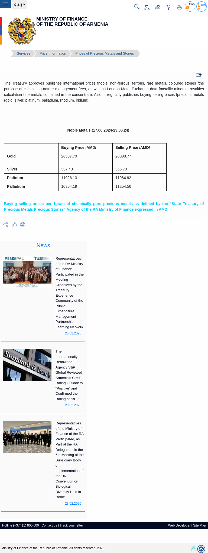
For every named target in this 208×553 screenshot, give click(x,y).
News (43, 245)
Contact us (49, 525)
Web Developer (179, 525)
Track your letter (71, 525)
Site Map (199, 525)
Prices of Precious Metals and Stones (104, 53)
